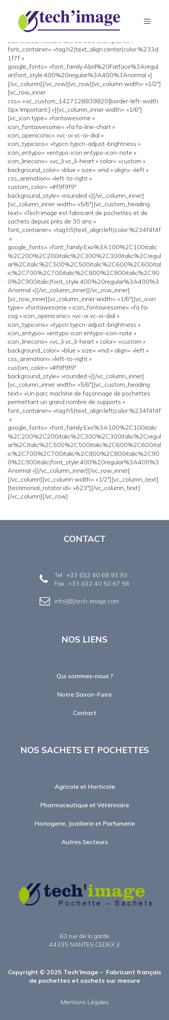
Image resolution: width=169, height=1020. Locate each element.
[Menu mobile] (147, 21)
